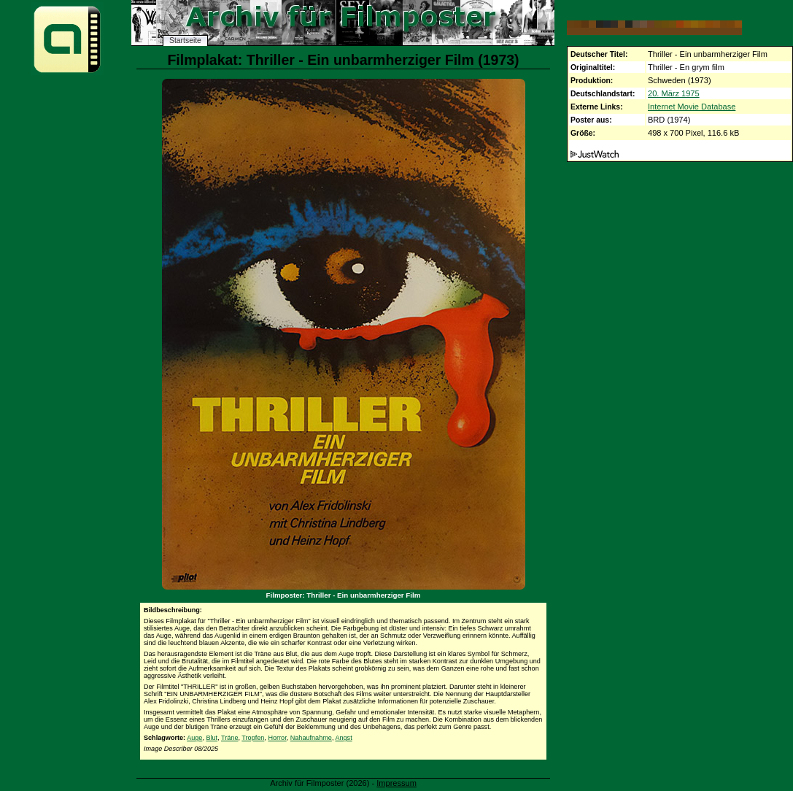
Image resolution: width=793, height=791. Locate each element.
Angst (343, 737)
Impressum (396, 783)
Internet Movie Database (691, 106)
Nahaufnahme (311, 737)
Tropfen (252, 737)
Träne (229, 737)
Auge (194, 737)
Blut (211, 737)
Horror (277, 737)
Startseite (185, 40)
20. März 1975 (674, 93)
